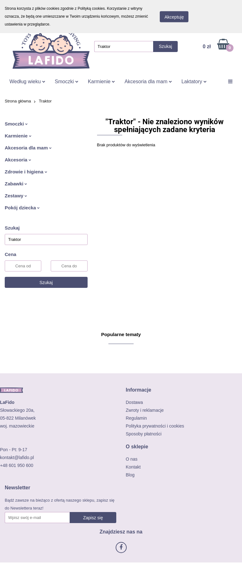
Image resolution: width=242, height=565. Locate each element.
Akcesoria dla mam (148, 81)
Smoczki (66, 81)
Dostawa (134, 402)
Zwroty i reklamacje (145, 410)
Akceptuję (174, 16)
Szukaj (46, 282)
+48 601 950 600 (16, 465)
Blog (130, 474)
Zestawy (16, 195)
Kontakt (133, 466)
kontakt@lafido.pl (17, 457)
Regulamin (136, 418)
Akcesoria (18, 159)
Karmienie (101, 81)
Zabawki (16, 183)
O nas (131, 459)
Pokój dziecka (22, 207)
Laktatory (194, 81)
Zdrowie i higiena (26, 171)
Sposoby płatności (144, 433)
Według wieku (27, 81)
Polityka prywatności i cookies (155, 425)
